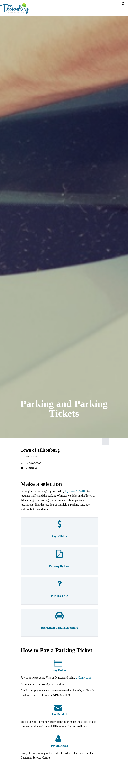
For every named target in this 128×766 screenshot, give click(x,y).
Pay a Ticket (59, 536)
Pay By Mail (59, 714)
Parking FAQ (59, 595)
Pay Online (59, 670)
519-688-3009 (33, 463)
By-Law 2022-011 (76, 491)
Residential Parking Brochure (59, 627)
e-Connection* (84, 677)
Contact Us (31, 467)
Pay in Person (59, 745)
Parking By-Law (59, 566)
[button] (64, 442)
